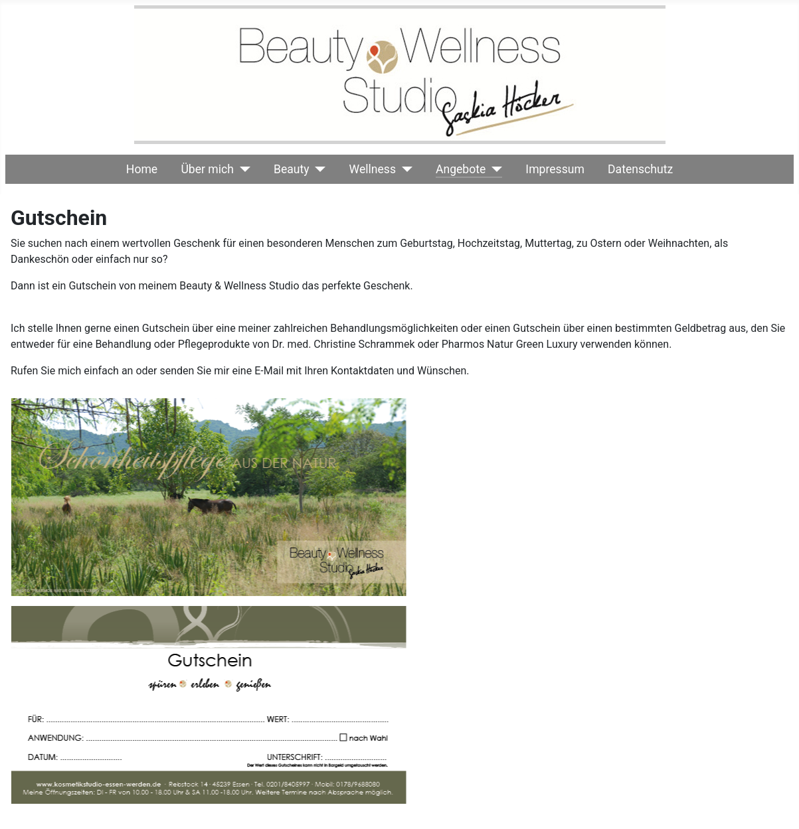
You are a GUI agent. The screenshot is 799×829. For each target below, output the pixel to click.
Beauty (292, 169)
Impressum (554, 169)
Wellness (372, 169)
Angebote (461, 169)
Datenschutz (640, 169)
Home (141, 169)
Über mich (207, 169)
